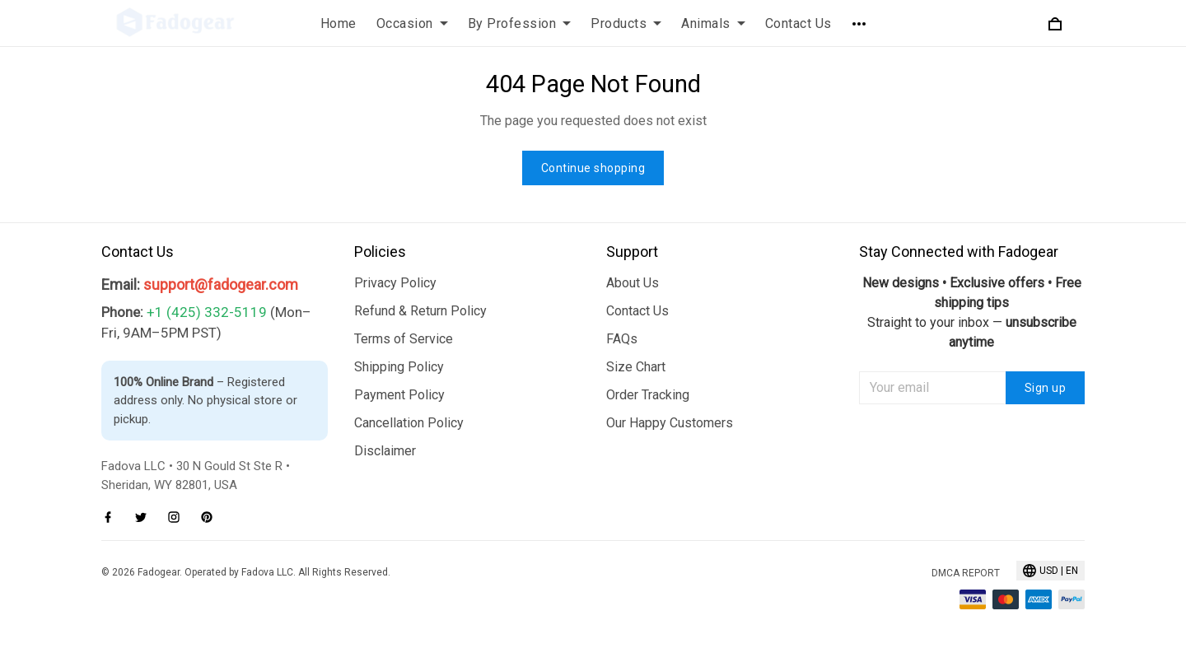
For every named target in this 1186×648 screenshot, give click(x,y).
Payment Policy (399, 395)
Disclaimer (385, 451)
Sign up (1046, 387)
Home (338, 23)
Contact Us (798, 23)
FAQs (621, 339)
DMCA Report (966, 573)
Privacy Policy (395, 283)
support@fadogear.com (220, 284)
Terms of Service (403, 339)
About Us (632, 283)
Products (626, 23)
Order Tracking (647, 395)
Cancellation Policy (409, 423)
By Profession (520, 23)
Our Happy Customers (669, 423)
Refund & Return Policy (420, 311)
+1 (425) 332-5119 (207, 312)
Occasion (412, 23)
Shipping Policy (399, 367)
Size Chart (635, 367)
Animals (713, 23)
